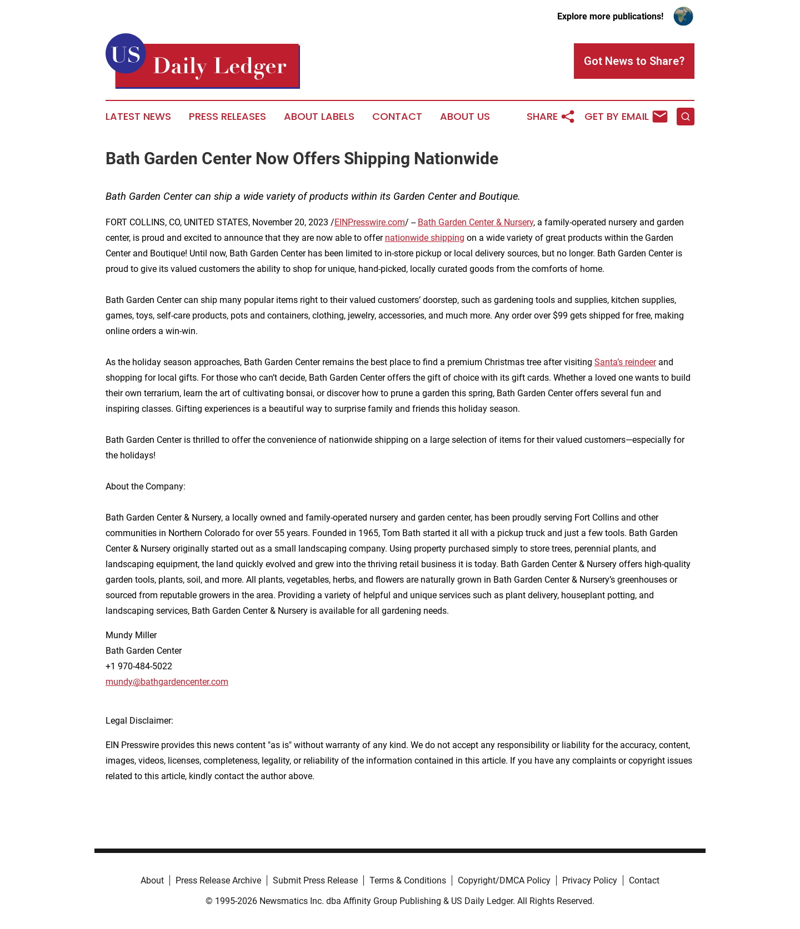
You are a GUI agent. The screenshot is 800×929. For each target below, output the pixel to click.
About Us (465, 116)
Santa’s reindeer (625, 362)
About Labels (319, 116)
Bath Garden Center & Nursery (475, 222)
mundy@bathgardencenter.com (167, 681)
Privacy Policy (589, 880)
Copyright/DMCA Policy (504, 880)
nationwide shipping (424, 238)
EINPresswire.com (369, 222)
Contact (397, 116)
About (152, 880)
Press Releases (227, 116)
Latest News (138, 116)
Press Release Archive (218, 880)
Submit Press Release (315, 880)
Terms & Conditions (407, 880)
